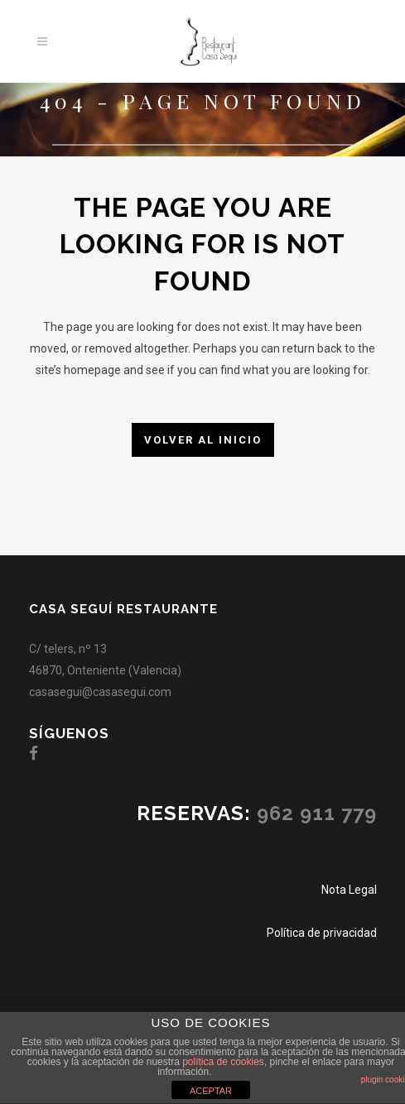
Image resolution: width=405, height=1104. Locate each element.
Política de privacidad (322, 932)
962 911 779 (317, 813)
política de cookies (223, 1062)
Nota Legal (349, 889)
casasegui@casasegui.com (100, 691)
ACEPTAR (211, 1091)
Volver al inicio (203, 440)
